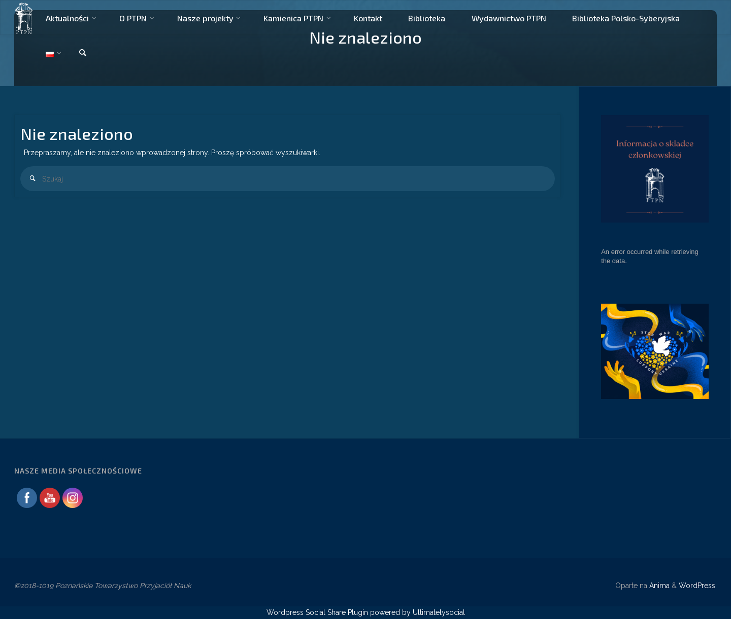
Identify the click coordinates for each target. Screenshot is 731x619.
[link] (82, 53)
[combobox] (287, 178)
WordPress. (698, 585)
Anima (658, 585)
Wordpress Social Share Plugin (318, 612)
